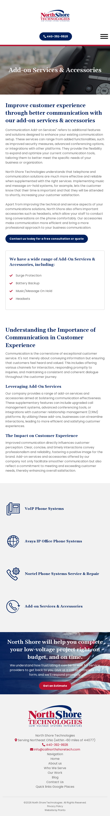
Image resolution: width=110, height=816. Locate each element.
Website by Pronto (55, 810)
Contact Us (55, 782)
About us (55, 763)
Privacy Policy (55, 806)
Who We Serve (55, 768)
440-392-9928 (55, 36)
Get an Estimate (55, 686)
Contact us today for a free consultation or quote (47, 239)
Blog (55, 777)
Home (55, 759)
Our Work (55, 772)
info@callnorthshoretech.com (57, 749)
